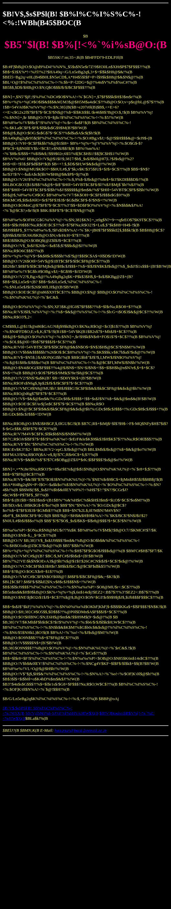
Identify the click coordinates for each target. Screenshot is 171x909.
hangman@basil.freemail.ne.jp (81, 730)
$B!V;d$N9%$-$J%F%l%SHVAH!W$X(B (62, 713)
